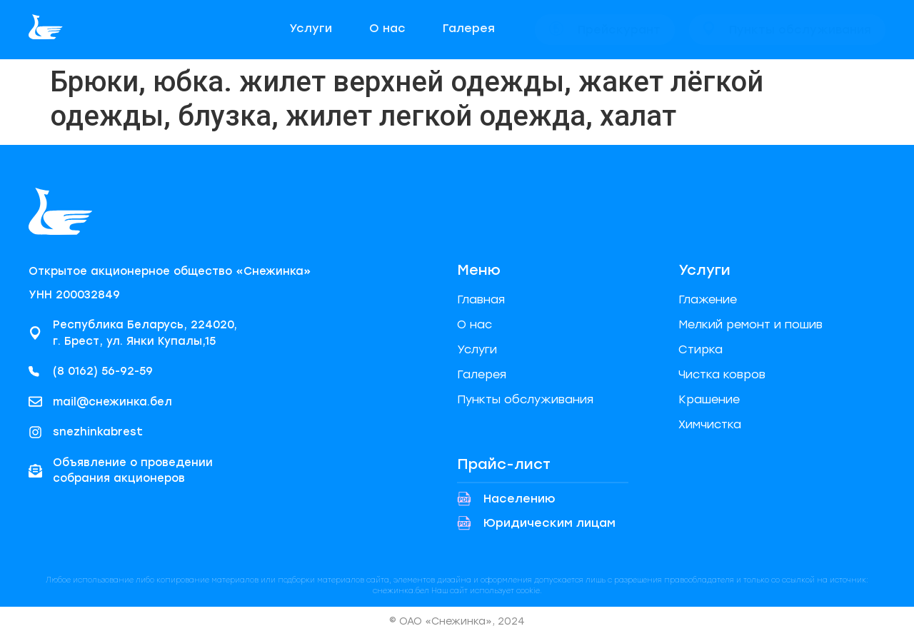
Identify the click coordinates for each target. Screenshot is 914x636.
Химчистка (709, 424)
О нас (474, 324)
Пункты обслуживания (525, 399)
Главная (481, 299)
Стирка (700, 349)
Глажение (707, 299)
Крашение (709, 399)
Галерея (481, 374)
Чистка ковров (721, 374)
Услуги (477, 349)
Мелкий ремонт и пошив (750, 324)
